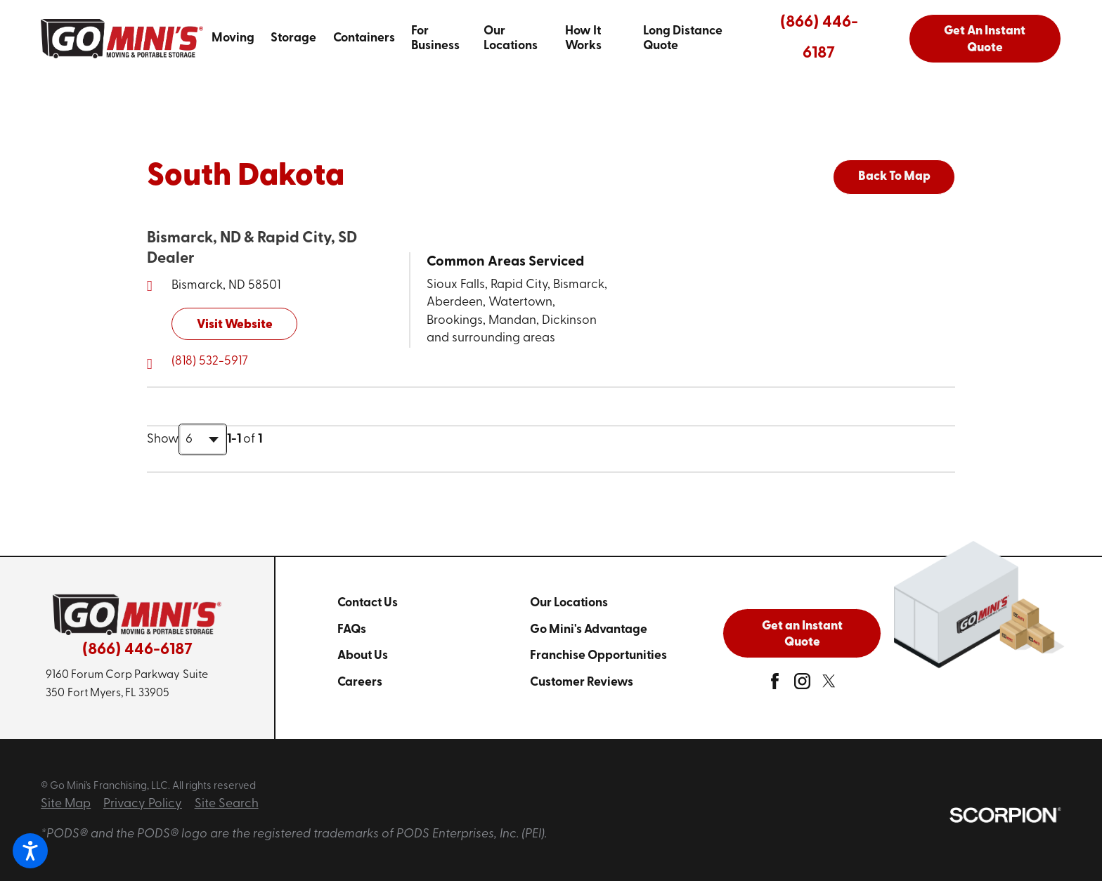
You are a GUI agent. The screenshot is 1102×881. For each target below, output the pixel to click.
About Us (362, 656)
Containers (364, 38)
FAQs (351, 630)
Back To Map (894, 177)
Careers (359, 683)
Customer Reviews (581, 683)
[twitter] (829, 685)
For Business (435, 38)
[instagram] (802, 685)
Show (163, 439)
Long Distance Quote (682, 38)
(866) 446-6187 (819, 38)
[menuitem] (232, 38)
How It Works (583, 38)
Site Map (66, 804)
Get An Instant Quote (984, 39)
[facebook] (775, 685)
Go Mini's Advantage (588, 630)
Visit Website (235, 325)
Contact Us (367, 603)
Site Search (227, 804)
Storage (293, 38)
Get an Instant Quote (802, 634)
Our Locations (511, 38)
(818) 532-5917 (209, 361)
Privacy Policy (142, 804)
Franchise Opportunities (598, 656)
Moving (233, 38)
